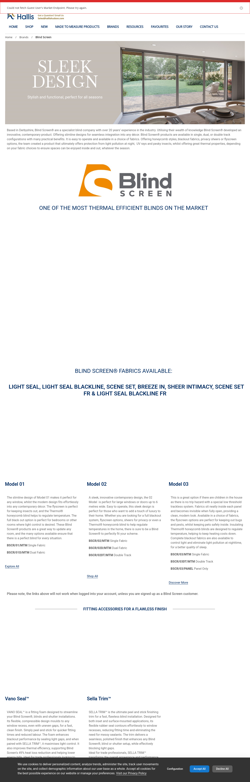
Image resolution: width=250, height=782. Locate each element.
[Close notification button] (241, 7)
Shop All (92, 392)
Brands (23, 37)
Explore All (12, 382)
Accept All (199, 768)
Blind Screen (43, 37)
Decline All (222, 768)
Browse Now (95, 536)
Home (8, 37)
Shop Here (12, 531)
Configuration (175, 768)
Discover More (178, 398)
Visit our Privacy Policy (131, 773)
